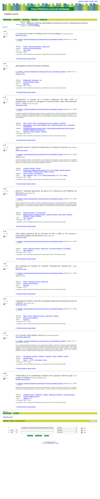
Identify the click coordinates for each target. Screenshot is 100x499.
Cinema (38, 168)
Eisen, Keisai (62, 214)
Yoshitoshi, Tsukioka (39, 214)
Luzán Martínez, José (29, 125)
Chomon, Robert (27, 171)
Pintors (35, 123)
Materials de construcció (55, 394)
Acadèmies (56, 123)
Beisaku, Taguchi (28, 214)
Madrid (32, 131)
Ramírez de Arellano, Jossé (59, 125)
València (37, 131)
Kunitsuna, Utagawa (51, 214)
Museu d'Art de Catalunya (30, 283)
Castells (45, 394)
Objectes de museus (29, 212)
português (80, 1)
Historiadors (35, 80)
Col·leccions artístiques (34, 46)
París (35, 175)
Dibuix (25, 123)
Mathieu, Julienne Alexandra (62, 170)
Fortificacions (38, 394)
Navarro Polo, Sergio (21, 35)
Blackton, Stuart (38, 171)
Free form (94, 421)
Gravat (30, 316)
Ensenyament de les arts (45, 123)
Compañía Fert (38, 173)
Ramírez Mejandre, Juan (43, 125)
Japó (24, 50)
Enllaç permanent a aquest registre (27, 58)
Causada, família (28, 358)
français (91, 1)
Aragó (45, 360)
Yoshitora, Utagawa (35, 216)
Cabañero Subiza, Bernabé (23, 379)
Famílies (66, 356)
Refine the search (33, 24)
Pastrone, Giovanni (49, 171)
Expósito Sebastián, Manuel (31, 82)
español (86, 1)
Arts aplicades (27, 356)
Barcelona (26, 84)
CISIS (48, 443)
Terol (24, 175)
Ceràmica (35, 356)
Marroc (65, 175)
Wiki (57, 443)
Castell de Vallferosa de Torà (31, 396)
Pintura (25, 46)
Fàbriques (41, 356)
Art (41, 80)
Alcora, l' (25, 360)
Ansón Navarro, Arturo (21, 105)
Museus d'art (46, 46)
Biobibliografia (27, 80)
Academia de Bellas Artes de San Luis (34, 130)
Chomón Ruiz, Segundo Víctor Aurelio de (34, 170)
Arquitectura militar (28, 394)
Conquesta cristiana (69, 394)
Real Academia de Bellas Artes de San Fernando (60, 128)
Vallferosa (26, 398)
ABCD (51, 443)
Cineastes (26, 168)
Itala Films (30, 173)
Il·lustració (63, 123)
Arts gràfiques (67, 248)
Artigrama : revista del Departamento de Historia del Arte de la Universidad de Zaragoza (40, 39)
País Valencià (38, 360)
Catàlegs (55, 316)
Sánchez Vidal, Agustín (22, 150)
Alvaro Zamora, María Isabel (23, 337)
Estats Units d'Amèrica (49, 175)
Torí (57, 175)
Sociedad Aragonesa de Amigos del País (34, 128)
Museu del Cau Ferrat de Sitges (32, 48)
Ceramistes (48, 356)
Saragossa (26, 131)
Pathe (25, 173)
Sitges (29, 50)
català (95, 1)
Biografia (32, 168)
